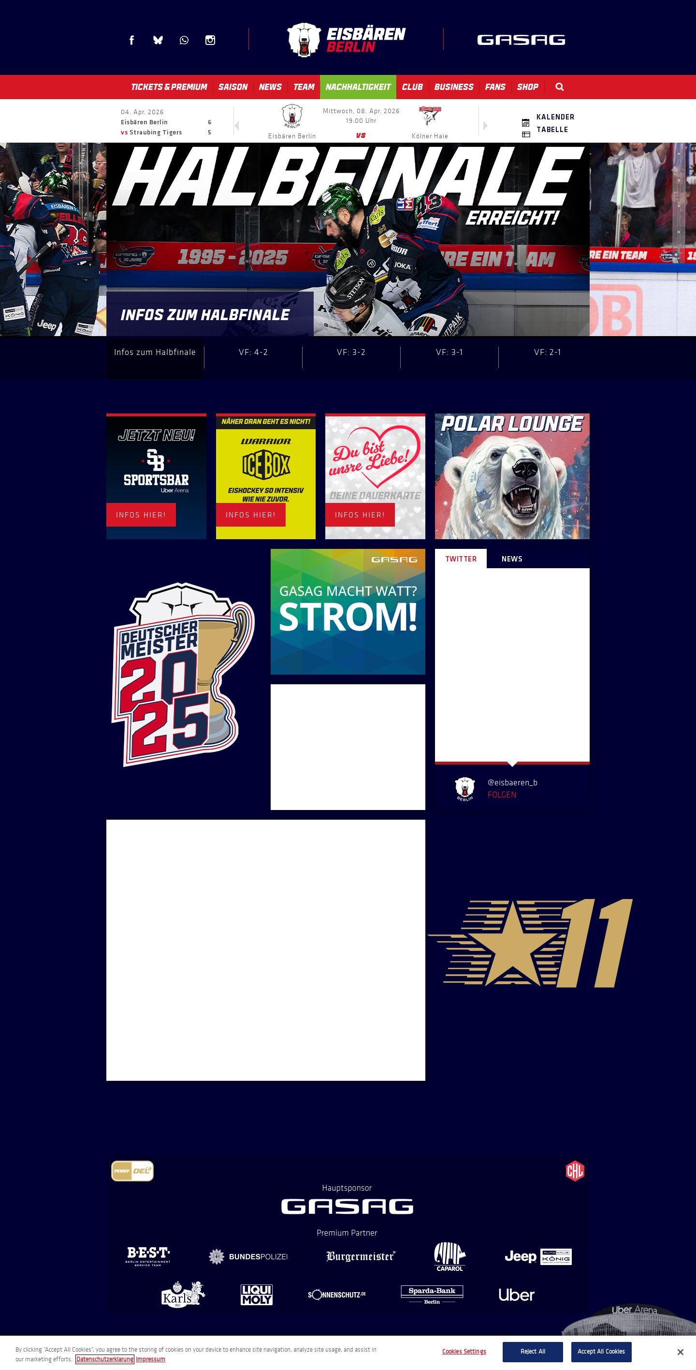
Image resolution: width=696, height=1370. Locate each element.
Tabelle (552, 130)
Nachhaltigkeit (358, 87)
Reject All (533, 1351)
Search (560, 87)
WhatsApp (184, 40)
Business (454, 87)
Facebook (132, 40)
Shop (527, 87)
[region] (348, 1353)
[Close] (680, 1352)
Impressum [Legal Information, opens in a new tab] (150, 1359)
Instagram (210, 40)
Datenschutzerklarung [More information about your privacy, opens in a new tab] (104, 1359)
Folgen (502, 794)
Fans (495, 87)
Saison (232, 87)
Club (412, 87)
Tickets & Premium (169, 87)
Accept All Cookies (601, 1351)
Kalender (555, 117)
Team (303, 87)
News (270, 87)
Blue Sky (158, 40)
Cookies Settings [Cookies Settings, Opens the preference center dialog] (464, 1351)
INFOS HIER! (141, 514)
